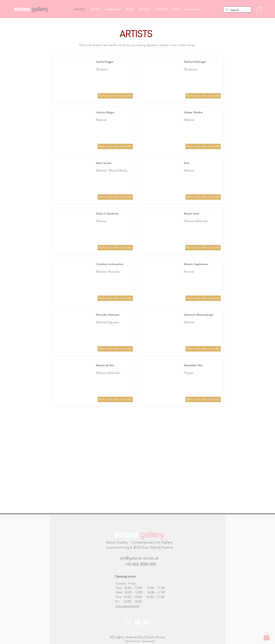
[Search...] (237, 10)
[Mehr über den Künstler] (115, 96)
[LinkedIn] (146, 622)
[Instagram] (128, 622)
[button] (259, 9)
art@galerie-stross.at (139, 558)
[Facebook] (137, 622)
